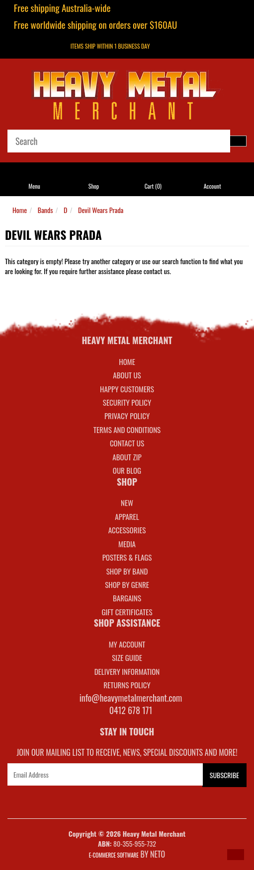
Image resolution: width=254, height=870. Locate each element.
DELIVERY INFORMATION (127, 671)
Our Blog (127, 470)
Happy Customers (127, 388)
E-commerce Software (114, 855)
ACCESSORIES (127, 529)
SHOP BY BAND (127, 571)
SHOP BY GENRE (127, 584)
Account (212, 186)
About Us (127, 374)
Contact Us (127, 442)
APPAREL (127, 516)
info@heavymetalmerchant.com (131, 697)
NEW (127, 502)
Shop (93, 186)
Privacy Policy (127, 415)
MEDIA (127, 543)
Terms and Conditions (127, 429)
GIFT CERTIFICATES (126, 611)
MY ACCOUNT (127, 644)
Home (19, 210)
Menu (34, 186)
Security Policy (127, 402)
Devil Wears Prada (100, 210)
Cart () (153, 186)
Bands (45, 210)
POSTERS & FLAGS (127, 557)
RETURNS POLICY (126, 684)
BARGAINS (127, 597)
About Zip (126, 456)
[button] (235, 854)
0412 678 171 (131, 710)
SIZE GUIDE (127, 657)
